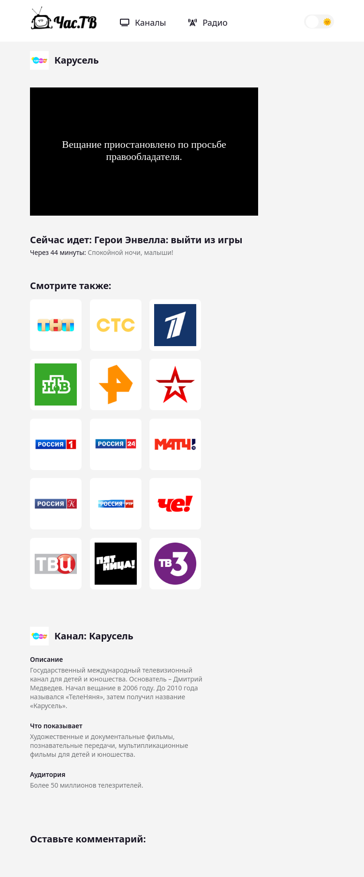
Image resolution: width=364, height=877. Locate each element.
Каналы (143, 22)
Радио (207, 22)
